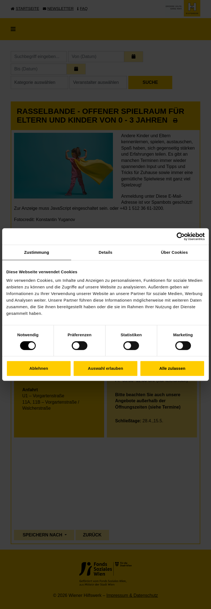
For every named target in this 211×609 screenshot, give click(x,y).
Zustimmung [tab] (36, 252)
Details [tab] (105, 252)
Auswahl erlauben (105, 368)
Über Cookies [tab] (174, 252)
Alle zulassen (172, 368)
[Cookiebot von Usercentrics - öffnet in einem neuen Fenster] (181, 236)
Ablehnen (38, 368)
